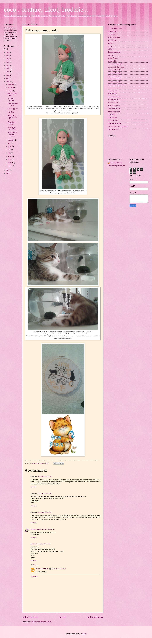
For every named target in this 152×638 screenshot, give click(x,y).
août (9, 143)
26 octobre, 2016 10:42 (44, 512)
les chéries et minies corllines (116, 85)
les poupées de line (113, 100)
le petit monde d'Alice (114, 70)
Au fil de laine (112, 40)
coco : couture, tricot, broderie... (46, 9)
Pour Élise (11, 112)
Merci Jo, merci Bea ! (12, 94)
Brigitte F (111, 43)
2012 (8, 173)
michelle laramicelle (114, 108)
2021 (8, 65)
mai (9, 153)
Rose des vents (35, 529)
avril (9, 156)
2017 (8, 78)
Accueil (62, 617)
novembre (11, 87)
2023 (8, 59)
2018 (8, 75)
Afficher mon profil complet (116, 166)
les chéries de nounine (114, 79)
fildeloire (110, 49)
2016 (8, 82)
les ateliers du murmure (115, 76)
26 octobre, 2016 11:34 (47, 529)
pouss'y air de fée (113, 120)
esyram (110, 46)
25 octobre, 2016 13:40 (44, 476)
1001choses (111, 34)
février (10, 163)
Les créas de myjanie (114, 88)
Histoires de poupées (114, 52)
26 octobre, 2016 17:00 (43, 544)
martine (33, 544)
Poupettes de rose (113, 129)
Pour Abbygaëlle (13, 109)
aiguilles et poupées (114, 37)
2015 (8, 170)
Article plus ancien (95, 617)
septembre (11, 140)
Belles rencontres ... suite (13, 104)
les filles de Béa (112, 94)
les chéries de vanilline (114, 82)
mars (9, 159)
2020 (8, 69)
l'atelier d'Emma (113, 58)
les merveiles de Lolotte (115, 28)
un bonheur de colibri (114, 123)
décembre (11, 84)
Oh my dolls (111, 114)
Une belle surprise (11, 99)
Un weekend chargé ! (11, 123)
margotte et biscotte (114, 105)
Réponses (36, 565)
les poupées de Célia (114, 97)
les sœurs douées (113, 103)
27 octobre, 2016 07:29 (59, 569)
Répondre (33, 487)
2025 (8, 52)
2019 (8, 72)
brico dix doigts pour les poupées (118, 126)
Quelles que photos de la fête (12, 117)
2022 (8, 62)
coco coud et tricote (42, 569)
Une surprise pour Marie (12, 128)
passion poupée (112, 117)
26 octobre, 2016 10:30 (44, 493)
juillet (10, 146)
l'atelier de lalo (112, 61)
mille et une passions (114, 112)
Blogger (84, 633)
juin (9, 150)
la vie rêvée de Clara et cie (116, 67)
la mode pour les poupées (115, 64)
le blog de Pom (112, 31)
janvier (10, 166)
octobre (10, 91)
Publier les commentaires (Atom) (41, 622)
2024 (8, 56)
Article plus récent (30, 617)
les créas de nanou (113, 91)
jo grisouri (111, 55)
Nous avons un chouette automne (12, 134)
